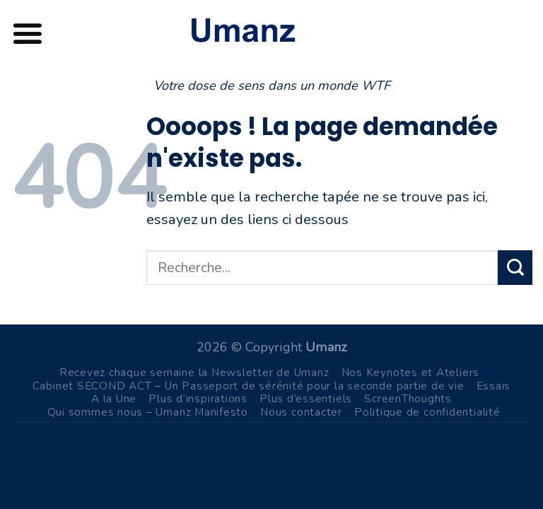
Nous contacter (301, 411)
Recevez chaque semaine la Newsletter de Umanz (194, 372)
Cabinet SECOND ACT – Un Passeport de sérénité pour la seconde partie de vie (249, 385)
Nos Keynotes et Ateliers (410, 372)
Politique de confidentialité (427, 411)
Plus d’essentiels (305, 398)
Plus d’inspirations (197, 398)
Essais (494, 385)
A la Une (113, 398)
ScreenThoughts (408, 398)
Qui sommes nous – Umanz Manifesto (147, 411)
